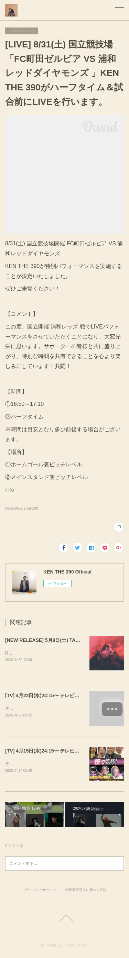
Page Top (64, 920)
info (9, 490)
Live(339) (31, 508)
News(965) (13, 508)
